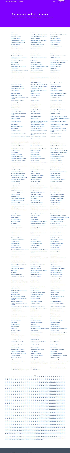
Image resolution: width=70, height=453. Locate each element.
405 (35, 396)
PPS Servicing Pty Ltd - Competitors (36, 128)
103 (31, 381)
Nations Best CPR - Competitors (55, 136)
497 (39, 400)
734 (33, 412)
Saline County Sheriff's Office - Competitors (57, 211)
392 (9, 396)
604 (13, 406)
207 (60, 385)
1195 (56, 435)
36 (17, 378)
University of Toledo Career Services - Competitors (38, 270)
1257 (60, 438)
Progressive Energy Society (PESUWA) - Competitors (58, 152)
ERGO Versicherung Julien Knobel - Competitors (38, 286)
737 (39, 412)
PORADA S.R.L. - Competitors (35, 245)
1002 (30, 426)
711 (48, 411)
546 (17, 403)
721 (7, 412)
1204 (14, 436)
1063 (32, 429)
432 (29, 397)
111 (48, 381)
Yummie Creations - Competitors (36, 296)
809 (64, 415)
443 (52, 397)
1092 (30, 430)
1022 (9, 427)
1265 (16, 439)
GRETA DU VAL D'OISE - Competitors (36, 204)
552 (29, 403)
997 (19, 426)
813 (11, 417)
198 (42, 385)
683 (52, 409)
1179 (24, 435)
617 (39, 406)
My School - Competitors (54, 298)
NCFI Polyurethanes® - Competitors (36, 88)
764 (33, 414)
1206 (18, 436)
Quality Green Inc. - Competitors (55, 40)
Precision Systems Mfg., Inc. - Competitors (17, 349)
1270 (26, 439)
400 (25, 396)
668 (21, 409)
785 (15, 415)
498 (42, 400)
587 (39, 405)
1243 (32, 438)
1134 (54, 432)
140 (46, 382)
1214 (34, 436)
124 (13, 382)
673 (31, 409)
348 (42, 393)
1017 (60, 426)
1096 (38, 430)
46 (37, 378)
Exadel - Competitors (34, 80)
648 (42, 408)
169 (43, 384)
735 (35, 412)
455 (15, 399)
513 (11, 402)
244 (13, 388)
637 (19, 408)
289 (43, 390)
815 (15, 417)
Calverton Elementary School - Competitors (37, 349)
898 (62, 420)
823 (31, 417)
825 (35, 417)
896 (58, 420)
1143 (12, 433)
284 (33, 390)
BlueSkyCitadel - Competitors (15, 194)
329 (64, 391)
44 (33, 378)
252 (29, 388)
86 (57, 379)
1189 (44, 435)
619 (43, 406)
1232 (9, 438)
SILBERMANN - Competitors (35, 95)
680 (46, 409)
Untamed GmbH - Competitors (35, 200)
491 (27, 400)
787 (19, 415)
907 (19, 421)
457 (19, 399)
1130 (46, 432)
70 (25, 379)
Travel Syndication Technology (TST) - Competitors (58, 34)
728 (21, 412)
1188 (42, 435)
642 (29, 408)
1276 (38, 439)
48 (41, 378)
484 (13, 400)
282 (29, 390)
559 (43, 403)
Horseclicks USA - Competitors (15, 221)
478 (62, 399)
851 (27, 418)
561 (48, 403)
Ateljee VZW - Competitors (54, 294)
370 (25, 394)
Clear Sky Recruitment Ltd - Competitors (56, 221)
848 (21, 418)
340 (25, 393)
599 (64, 405)
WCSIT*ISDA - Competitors (15, 241)
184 (13, 385)
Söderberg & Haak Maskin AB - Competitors (17, 179)
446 (58, 397)
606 (17, 406)
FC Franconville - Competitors (15, 355)
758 (21, 414)
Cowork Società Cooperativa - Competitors (57, 296)
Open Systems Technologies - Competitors (17, 175)
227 (39, 387)
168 (42, 384)
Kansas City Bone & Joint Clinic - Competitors (18, 254)
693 (11, 411)
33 (11, 378)
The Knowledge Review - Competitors (36, 322)
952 (50, 423)
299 (64, 390)
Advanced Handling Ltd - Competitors (56, 274)
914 (33, 421)
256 (37, 388)
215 (15, 387)
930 (5, 423)
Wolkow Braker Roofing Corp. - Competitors (37, 126)
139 (43, 382)
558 (42, 403)
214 (13, 387)
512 (9, 402)
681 (48, 409)
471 (48, 399)
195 (35, 385)
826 (37, 417)
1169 (64, 433)
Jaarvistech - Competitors (15, 217)
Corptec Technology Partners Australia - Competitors (58, 171)
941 (27, 423)
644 (33, 408)
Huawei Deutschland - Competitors (36, 177)
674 (33, 409)
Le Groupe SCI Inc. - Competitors (36, 55)
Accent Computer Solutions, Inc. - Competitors (38, 359)
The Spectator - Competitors (54, 77)
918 (42, 421)
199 (43, 385)
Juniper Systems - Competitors (15, 93)
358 (62, 393)
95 (15, 381)
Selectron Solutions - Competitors (16, 308)
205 (56, 385)
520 (25, 402)
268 (62, 388)
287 (39, 390)
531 (48, 402)
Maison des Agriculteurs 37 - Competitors (17, 100)
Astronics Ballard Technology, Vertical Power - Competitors (40, 328)
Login (54, 1)
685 (56, 409)
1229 (64, 436)
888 (42, 420)
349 (43, 393)
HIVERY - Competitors (34, 351)
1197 (60, 435)
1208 (22, 436)
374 (33, 394)
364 (13, 394)
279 (23, 390)
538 (62, 402)
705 (35, 411)
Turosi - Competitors (34, 217)
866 (58, 418)
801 (48, 415)
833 (52, 417)
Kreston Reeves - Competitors (35, 344)
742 (50, 412)
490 (25, 400)
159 (23, 384)
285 (35, 390)
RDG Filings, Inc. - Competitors (55, 204)
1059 (24, 429)
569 (64, 403)
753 (11, 414)
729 (23, 412)
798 (42, 415)
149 (64, 382)
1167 (60, 433)
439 (43, 397)
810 (5, 417)
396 (17, 396)
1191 (48, 435)
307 (19, 391)
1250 (46, 438)
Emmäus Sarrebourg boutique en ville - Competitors (58, 93)
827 (39, 417)
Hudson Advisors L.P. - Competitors (36, 301)
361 (7, 394)
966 (17, 424)
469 (43, 399)
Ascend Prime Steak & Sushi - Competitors (17, 88)
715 (56, 411)
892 (50, 420)
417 (60, 396)
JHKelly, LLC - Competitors (15, 326)
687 (60, 409)
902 (9, 421)
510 (5, 402)
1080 (5, 430)
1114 (14, 432)
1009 (44, 426)
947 (39, 423)
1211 (28, 436)
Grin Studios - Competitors (35, 288)
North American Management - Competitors (18, 296)
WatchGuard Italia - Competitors (16, 169)
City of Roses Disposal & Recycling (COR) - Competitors (39, 249)
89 (63, 379)
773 (52, 414)
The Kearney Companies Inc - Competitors (37, 169)
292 (50, 390)
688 (62, 409)
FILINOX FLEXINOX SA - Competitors (56, 133)
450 (5, 399)
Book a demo (21, 1)
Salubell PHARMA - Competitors (36, 111)
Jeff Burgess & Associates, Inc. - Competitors (57, 268)
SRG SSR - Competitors (14, 46)
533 (52, 402)
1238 (22, 438)
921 (48, 421)
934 (13, 423)
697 (19, 411)
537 (60, 402)
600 (5, 406)
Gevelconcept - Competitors (35, 272)
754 (13, 414)
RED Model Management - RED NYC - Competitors (38, 40)
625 (56, 406)
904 (13, 421)
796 (37, 415)
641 (27, 408)
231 (48, 387)
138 (42, 382)
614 (33, 406)
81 (47, 379)
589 (43, 405)
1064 (34, 429)
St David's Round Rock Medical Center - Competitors (58, 355)
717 (60, 411)
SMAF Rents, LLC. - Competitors (16, 215)
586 (37, 405)
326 (58, 391)
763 (31, 414)
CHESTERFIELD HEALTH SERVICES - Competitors (58, 183)
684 (54, 409)
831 (48, 417)
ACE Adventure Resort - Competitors (16, 237)
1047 (60, 427)
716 (58, 411)
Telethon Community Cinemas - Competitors (18, 262)
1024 (14, 427)
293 (52, 390)
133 (31, 382)
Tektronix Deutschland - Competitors (56, 46)
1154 (34, 433)
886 (37, 420)
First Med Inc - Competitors (35, 262)
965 (15, 424)
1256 (58, 438)
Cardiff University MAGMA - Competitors (37, 196)
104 (33, 381)
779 (64, 414)
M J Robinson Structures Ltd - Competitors (57, 349)
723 (11, 412)
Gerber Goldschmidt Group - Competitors (37, 44)
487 (19, 400)
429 (23, 397)
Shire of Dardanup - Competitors (36, 268)
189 (23, 385)
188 (21, 385)
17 (39, 376)
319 (43, 391)
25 (55, 376)
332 (9, 393)
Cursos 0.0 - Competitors (15, 235)
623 (52, 406)
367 (19, 394)
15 (35, 376)
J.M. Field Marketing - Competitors (16, 232)
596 (58, 405)
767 (39, 414)
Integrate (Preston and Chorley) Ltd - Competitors (38, 148)
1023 (12, 427)
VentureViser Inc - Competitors (15, 202)
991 (7, 426)
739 (43, 412)
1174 (14, 435)
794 (33, 415)
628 (62, 406)
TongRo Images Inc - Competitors (55, 158)
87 (59, 379)
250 (25, 388)
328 (62, 391)
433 (31, 397)
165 (35, 384)
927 (60, 421)
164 (33, 384)
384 (54, 394)
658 (62, 408)
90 (5, 381)
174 (54, 384)
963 (11, 424)
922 (50, 421)
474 (54, 399)
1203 (12, 436)
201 (48, 385)
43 (31, 378)
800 (46, 415)
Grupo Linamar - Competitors (35, 298)
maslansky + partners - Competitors (56, 278)
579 (23, 405)
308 (21, 391)
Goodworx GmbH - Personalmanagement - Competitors (59, 150)
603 (11, 406)
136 (37, 382)
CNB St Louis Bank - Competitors (36, 150)
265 (56, 388)
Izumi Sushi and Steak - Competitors (36, 64)
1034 (34, 427)
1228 (62, 436)
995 (15, 426)
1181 (28, 435)
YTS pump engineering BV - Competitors (37, 145)
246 (17, 388)
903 (11, 421)
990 (5, 426)
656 (58, 408)
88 (61, 379)
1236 (18, 438)
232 (50, 387)
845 (15, 418)
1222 (50, 436)
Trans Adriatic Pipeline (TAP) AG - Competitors (18, 173)
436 (37, 397)
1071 (48, 429)
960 (5, 424)
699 (23, 411)
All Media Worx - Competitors (35, 227)
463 (31, 399)
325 (56, 391)
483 (11, 400)
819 (23, 417)
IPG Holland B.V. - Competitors (55, 70)
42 (29, 378)
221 (27, 387)
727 (19, 412)
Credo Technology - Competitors (36, 276)
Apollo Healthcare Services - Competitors (17, 276)
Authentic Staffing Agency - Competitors (56, 359)
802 (50, 415)
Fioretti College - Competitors (15, 318)
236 (58, 387)
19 (43, 376)
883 (31, 420)
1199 (64, 435)
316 (37, 391)
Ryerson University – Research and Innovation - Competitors (20, 136)
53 (51, 378)
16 (37, 376)
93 (11, 381)
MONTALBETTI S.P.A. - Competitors (56, 162)
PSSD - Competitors (34, 239)
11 (27, 376)
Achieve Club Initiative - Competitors (56, 188)
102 (29, 381)
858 (42, 418)
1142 (9, 433)
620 (46, 406)
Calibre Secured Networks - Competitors (17, 171)
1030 (26, 427)
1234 (14, 438)
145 (56, 382)
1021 (8, 427)
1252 (50, 438)
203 (52, 385)
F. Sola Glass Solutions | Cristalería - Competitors (58, 367)
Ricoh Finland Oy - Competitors (55, 126)
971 (27, 424)
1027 (20, 427)
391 (7, 396)
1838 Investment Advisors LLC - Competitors (18, 80)
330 (5, 393)
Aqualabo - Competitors (14, 292)
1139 (64, 432)
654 (54, 408)
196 (37, 385)
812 (9, 417)
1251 (48, 438)
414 (54, 396)
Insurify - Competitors (34, 60)
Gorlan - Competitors (14, 322)
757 (19, 414)
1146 (18, 433)
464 (33, 399)
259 (43, 388)
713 (52, 411)
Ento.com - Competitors (14, 332)
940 (25, 423)
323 (52, 391)
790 (25, 415)
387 (60, 394)
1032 (30, 427)
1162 (50, 433)
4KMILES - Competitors (14, 152)
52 (49, 378)
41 (27, 378)
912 (29, 421)
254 (33, 388)
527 (39, 402)
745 (56, 412)
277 (19, 390)
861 (48, 418)
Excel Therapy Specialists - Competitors (17, 337)
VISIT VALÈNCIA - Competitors (55, 202)
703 (31, 411)
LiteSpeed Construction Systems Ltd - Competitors (39, 130)
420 (5, 397)
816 (17, 417)
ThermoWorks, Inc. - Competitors (55, 266)
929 (64, 421)
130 (25, 382)
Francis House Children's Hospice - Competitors (58, 128)
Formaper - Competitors (14, 128)
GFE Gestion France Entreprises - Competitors (18, 42)
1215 (36, 436)
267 (60, 388)
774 (54, 414)
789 (23, 415)
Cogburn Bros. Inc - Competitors (55, 86)
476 (58, 399)
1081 (8, 430)
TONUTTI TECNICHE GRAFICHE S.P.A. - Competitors (19, 290)
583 (31, 405)
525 (35, 402)
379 (43, 394)
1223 (52, 436)
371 (27, 394)
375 (35, 394)
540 (5, 403)
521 (27, 402)
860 (46, 418)
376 (37, 394)
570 (5, 405)
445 (56, 397)
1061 (28, 429)
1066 (38, 429)
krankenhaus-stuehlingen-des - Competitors (57, 219)
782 (9, 415)
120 (5, 382)
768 (42, 414)
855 (35, 418)
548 (21, 403)
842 (9, 418)
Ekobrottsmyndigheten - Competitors (16, 367)
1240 (26, 438)
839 (64, 417)
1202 (9, 436)
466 (37, 399)
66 (17, 379)
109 (43, 381)
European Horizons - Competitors (55, 107)
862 (50, 418)
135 (35, 382)
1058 (22, 429)
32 (9, 378)
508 (62, 400)
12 (29, 376)
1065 (36, 429)
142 (50, 382)
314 (33, 391)
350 (46, 393)
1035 (36, 427)
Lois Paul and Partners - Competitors (16, 190)
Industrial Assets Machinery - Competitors (57, 303)
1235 (16, 438)
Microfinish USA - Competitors (15, 181)
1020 (5, 427)
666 (17, 409)
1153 (32, 433)
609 (23, 406)
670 (25, 409)
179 (64, 384)
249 (23, 388)
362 (9, 394)
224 (33, 387)
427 (19, 397)
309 (23, 391)
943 (31, 423)
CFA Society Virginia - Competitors (16, 357)
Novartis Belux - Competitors (35, 235)
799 (43, 415)
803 (52, 415)
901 (7, 421)
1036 (38, 427)
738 (42, 412)
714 (54, 411)
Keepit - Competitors (14, 167)
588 (42, 405)
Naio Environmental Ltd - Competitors (56, 138)
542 (9, 403)
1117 (20, 432)
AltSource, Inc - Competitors (54, 324)
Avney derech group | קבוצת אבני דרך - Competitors (39, 308)
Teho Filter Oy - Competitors (54, 247)
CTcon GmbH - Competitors (15, 245)
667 (19, 409)
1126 (38, 432)
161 (27, 384)
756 (17, 414)
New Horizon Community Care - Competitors (18, 77)
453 (11, 399)
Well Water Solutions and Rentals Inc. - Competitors (39, 221)
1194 (54, 435)
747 (60, 412)
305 (15, 391)
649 (43, 408)
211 (7, 387)
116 (58, 381)
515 (15, 402)
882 (29, 420)
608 (21, 406)
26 (57, 376)
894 (54, 420)
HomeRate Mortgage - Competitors (16, 183)
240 (5, 388)
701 (27, 411)
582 (29, 405)
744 (54, 412)
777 (60, 414)
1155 (36, 433)
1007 (40, 426)
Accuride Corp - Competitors (35, 215)
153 (11, 384)
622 (50, 406)
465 (35, 399)
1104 (54, 430)
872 (9, 420)
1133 (52, 432)
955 (56, 423)
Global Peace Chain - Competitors (16, 247)
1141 (8, 433)
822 (29, 417)
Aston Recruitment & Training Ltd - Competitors (57, 109)
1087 (20, 430)
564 (54, 403)
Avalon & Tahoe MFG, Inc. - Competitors (37, 337)
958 (62, 423)
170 (46, 384)
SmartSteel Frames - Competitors (16, 162)
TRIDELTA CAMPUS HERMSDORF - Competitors (38, 136)
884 (33, 420)
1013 (52, 426)
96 (17, 381)
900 (5, 421)
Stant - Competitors (14, 223)
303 (11, 391)
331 (7, 393)
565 (56, 403)
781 (7, 415)
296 (58, 390)
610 (25, 406)
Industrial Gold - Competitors (35, 53)
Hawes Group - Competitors (15, 188)
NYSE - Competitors (34, 367)
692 (9, 411)
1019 (64, 426)
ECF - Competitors (53, 53)
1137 (60, 432)
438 (42, 397)
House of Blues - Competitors (35, 183)
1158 (42, 433)
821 (27, 417)
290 (46, 390)
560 (46, 403)
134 (33, 382)
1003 (32, 426)
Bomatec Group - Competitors (55, 42)
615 (35, 406)
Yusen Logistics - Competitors (55, 169)
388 (62, 394)
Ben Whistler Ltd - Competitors (15, 243)
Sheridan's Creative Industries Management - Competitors (59, 217)
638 (21, 408)
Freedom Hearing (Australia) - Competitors (17, 111)
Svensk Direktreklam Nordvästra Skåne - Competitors (58, 328)
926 (58, 421)
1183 (32, 435)
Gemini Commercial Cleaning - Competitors (57, 196)
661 (7, 409)
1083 (12, 430)
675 (35, 409)
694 (13, 411)
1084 (14, 430)
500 (46, 400)
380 (46, 394)
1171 (8, 435)
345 (35, 393)
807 (60, 415)
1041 (48, 427)
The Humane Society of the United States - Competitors (59, 124)
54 (53, 378)
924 (54, 421)
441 (48, 397)
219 (23, 387)
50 (45, 378)
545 (15, 403)
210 (5, 387)
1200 (5, 436)
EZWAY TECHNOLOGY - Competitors (36, 339)
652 (50, 408)
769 (43, 414)
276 (17, 390)
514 (13, 402)
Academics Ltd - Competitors (55, 288)
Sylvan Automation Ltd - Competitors (36, 188)
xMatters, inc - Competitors (35, 97)
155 (15, 384)
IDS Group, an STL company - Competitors (37, 213)
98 (21, 381)
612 (29, 406)
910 (25, 421)
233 (52, 387)
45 (35, 378)
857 (39, 418)
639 (23, 408)
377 (39, 394)
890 (46, 420)
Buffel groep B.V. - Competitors (35, 181)
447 (60, 397)
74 (33, 379)
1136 (58, 432)
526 (37, 402)
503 (52, 400)
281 (27, 390)
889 (43, 420)
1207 (20, 436)
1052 (9, 429)
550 (25, 403)
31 (7, 378)
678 (42, 409)
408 (42, 396)
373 (31, 394)
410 (46, 396)
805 (56, 415)
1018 (62, 426)
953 (52, 423)
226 (37, 387)
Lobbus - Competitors (53, 262)
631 (7, 408)
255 (35, 388)
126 (17, 382)
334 (13, 393)
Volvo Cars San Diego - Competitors (56, 32)
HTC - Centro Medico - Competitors (36, 243)
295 (56, 390)
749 (64, 412)
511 (7, 402)
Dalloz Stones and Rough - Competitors (17, 156)
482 (9, 400)
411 (48, 396)
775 (56, 414)
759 (23, 414)
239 (64, 387)
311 (27, 391)
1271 (28, 439)
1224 (54, 436)
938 (21, 423)
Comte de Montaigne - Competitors (56, 100)
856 (37, 418)
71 (27, 379)
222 (29, 387)
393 (11, 396)
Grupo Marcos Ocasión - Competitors (56, 272)
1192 (50, 435)
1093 (32, 430)
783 (11, 415)
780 (5, 415)
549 (23, 403)
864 (54, 418)
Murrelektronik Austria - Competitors (56, 181)
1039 (44, 427)
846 (17, 418)
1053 (12, 429)
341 (27, 393)
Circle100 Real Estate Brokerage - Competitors (38, 292)
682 (50, 409)
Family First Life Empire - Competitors (56, 90)
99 (23, 381)
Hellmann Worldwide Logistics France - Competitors (39, 162)
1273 (32, 439)
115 (56, 381)
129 (23, 382)
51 (47, 378)
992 (9, 426)
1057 (20, 429)
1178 (22, 435)
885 (35, 420)
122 (9, 382)
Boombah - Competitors (34, 118)
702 (29, 411)
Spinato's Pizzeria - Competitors (36, 194)
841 (7, 418)
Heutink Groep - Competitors (15, 44)
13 (31, 376)
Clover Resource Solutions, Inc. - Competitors (18, 40)
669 (23, 409)
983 (52, 424)
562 (50, 403)
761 (27, 414)
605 (15, 406)
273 (11, 390)
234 (54, 387)
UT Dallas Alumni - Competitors (36, 318)
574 (13, 405)
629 (64, 406)
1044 (54, 427)
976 (37, 424)
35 (15, 378)
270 (5, 390)
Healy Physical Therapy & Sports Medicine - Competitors (39, 66)
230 (46, 387)
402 (29, 396)
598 (62, 405)
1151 (28, 433)
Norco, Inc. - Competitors (35, 219)
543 (11, 403)
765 (35, 414)
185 (15, 385)
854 (33, 418)
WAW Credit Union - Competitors (36, 62)
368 (21, 394)
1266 (18, 439)
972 (29, 424)
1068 (42, 429)
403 (31, 396)
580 (25, 405)
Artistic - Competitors (53, 88)
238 (62, 387)
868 (62, 418)
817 (19, 417)
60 (5, 379)
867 (60, 418)
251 (27, 388)
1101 (48, 430)
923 (52, 421)
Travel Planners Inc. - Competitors (36, 179)
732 (29, 412)
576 (17, 405)
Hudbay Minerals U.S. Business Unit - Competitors (18, 138)
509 (64, 400)
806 (58, 415)
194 (33, 385)
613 (31, 406)
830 (46, 417)
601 (7, 406)
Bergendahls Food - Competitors (16, 130)
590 (46, 405)
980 (46, 424)
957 (60, 423)
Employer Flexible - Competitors (36, 266)
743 (52, 412)
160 (25, 384)
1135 (56, 432)
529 (43, 402)
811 (7, 417)
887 (39, 420)
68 (21, 379)
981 (48, 424)
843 (11, 418)
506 (58, 400)
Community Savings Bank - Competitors (17, 192)
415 (56, 396)
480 (5, 400)
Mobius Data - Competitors (15, 278)
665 (15, 409)
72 (29, 379)
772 (50, 414)
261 (48, 388)
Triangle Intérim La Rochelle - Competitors (57, 198)
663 (11, 409)
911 (27, 421)
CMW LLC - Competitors (54, 206)
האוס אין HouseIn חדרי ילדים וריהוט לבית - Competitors (39, 211)
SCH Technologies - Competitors (36, 241)
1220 (46, 436)
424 (13, 397)
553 (31, 403)
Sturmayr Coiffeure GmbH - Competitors (37, 70)
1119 (24, 432)
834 (54, 417)
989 (64, 424)
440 (46, 397)
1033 (32, 427)
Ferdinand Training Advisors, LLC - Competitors (57, 62)
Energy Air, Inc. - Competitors (35, 93)
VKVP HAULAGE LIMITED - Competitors (37, 46)
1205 (16, 436)
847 (19, 418)
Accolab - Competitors (34, 357)
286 (37, 390)
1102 (50, 430)
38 (21, 378)
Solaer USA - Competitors (35, 160)
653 (52, 408)
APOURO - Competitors (14, 68)
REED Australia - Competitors (15, 102)
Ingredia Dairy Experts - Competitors (36, 48)
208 (62, 385)
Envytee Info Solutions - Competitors (36, 68)
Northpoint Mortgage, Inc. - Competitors (17, 359)
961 (7, 424)
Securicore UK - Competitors (54, 192)
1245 (36, 438)
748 (62, 412)
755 (15, 414)
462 (29, 399)
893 (52, 420)
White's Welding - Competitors (55, 177)
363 (11, 394)
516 (17, 402)
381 (48, 394)
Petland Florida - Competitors (15, 324)
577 (19, 405)
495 (35, 400)
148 (62, 382)
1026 (18, 427)
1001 (28, 426)
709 (43, 411)
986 (58, 424)
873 (11, 420)
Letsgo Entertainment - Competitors (56, 64)
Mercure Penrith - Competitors (55, 249)
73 (31, 379)
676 (37, 409)
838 (62, 417)
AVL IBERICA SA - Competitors (55, 57)
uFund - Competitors (14, 270)
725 (15, 412)
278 (21, 390)
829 (43, 417)
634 (13, 408)
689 (64, 409)
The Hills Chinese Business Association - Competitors (19, 70)
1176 (18, 435)
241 (7, 388)
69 (23, 379)
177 (60, 384)
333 (11, 393)
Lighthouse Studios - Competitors (55, 173)
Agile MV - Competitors (34, 171)
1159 (44, 433)
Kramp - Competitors (53, 68)
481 (7, 400)
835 (56, 417)
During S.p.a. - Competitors (15, 213)
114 (54, 381)
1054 (14, 429)
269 (64, 388)
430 (25, 397)
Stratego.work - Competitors (15, 347)
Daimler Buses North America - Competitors (37, 306)
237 (60, 387)
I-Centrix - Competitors (54, 80)
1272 (30, 439)
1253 (52, 438)
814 (13, 417)
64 (13, 379)
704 (33, 411)
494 (33, 400)
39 (23, 378)
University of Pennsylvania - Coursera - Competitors (58, 225)
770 (46, 414)
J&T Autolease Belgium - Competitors (17, 48)
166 (37, 384)
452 (9, 399)
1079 (64, 429)
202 (50, 385)
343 (31, 393)
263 (52, 388)
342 (29, 393)
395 (15, 396)
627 (60, 406)
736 (37, 412)
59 (63, 378)
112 (50, 381)
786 (17, 415)
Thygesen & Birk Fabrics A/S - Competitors (37, 124)
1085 (16, 430)
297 (60, 390)
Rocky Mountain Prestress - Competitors (17, 86)
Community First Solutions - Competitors (56, 243)
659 (64, 408)
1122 (30, 432)
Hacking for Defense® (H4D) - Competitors (57, 232)
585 (35, 405)
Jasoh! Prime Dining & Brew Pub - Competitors (18, 116)
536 (58, 402)
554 (33, 403)
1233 (12, 438)
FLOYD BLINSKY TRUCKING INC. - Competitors (38, 192)
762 (29, 414)
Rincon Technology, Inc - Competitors (16, 227)
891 (48, 420)
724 (13, 412)
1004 (34, 426)
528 (42, 402)
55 (55, 378)
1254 (54, 438)
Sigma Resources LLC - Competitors (36, 138)
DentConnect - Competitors (54, 341)
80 (45, 379)
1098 (42, 430)
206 (58, 385)
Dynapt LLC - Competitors (35, 32)
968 (21, 424)
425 (15, 397)
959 (64, 423)
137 (39, 382)
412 (50, 396)
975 (35, 424)
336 (17, 393)
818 (21, 417)
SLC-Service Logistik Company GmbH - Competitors (19, 264)
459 (23, 399)
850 (25, 418)
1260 (5, 439)
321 (48, 391)
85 (55, 379)
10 (25, 376)
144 (54, 382)
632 (9, 408)
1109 (64, 430)
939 (23, 423)
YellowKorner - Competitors (15, 196)
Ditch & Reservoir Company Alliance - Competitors (38, 57)
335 (15, 393)
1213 (32, 436)
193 (31, 385)
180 (5, 385)
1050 (5, 429)
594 (54, 405)
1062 (30, 429)
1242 (30, 438)
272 (9, 390)
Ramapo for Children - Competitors (16, 84)
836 (58, 417)
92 (9, 381)
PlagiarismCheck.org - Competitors (16, 95)
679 (43, 409)
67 (19, 379)
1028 (22, 427)
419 (64, 396)
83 (51, 379)
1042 (50, 427)
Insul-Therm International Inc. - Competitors (57, 167)
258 (42, 388)
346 (37, 393)
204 (54, 385)
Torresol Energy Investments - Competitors (57, 194)
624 (54, 406)
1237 (20, 438)
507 (60, 400)
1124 (34, 432)
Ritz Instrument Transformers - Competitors (17, 351)
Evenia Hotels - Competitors (35, 154)
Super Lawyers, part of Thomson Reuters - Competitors (59, 60)
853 (31, 418)
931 (7, 423)
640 (25, 408)
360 (5, 394)
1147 (20, 433)
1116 (18, 432)
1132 (50, 432)
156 (17, 384)
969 (23, 424)
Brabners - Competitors (14, 62)
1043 (52, 427)
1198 (62, 435)
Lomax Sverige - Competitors (35, 173)
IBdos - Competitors (53, 351)
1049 (64, 427)
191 (27, 385)
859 (43, 418)
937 (19, 423)
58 (61, 378)
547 (19, 403)
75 (35, 379)
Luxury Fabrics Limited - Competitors (16, 339)
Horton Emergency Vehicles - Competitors (37, 175)
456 (17, 399)
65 (15, 379)
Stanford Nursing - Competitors (55, 175)
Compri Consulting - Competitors (36, 320)
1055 (16, 429)
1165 (56, 433)
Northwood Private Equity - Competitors (56, 82)
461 (27, 399)
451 (7, 399)
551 (27, 403)
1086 (18, 430)
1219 (44, 436)
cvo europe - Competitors (35, 100)
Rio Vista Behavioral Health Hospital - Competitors (38, 36)
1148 (22, 433)
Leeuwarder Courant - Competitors (16, 82)
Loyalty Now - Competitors (15, 211)
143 (52, 382)
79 (43, 379)
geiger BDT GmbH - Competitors (36, 156)
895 (56, 420)
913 (31, 421)
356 (58, 393)
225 (35, 387)
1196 (58, 435)
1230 (5, 438)
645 (35, 408)
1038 (42, 427)
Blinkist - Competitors (14, 124)
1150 (26, 433)
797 (39, 415)
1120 (26, 432)
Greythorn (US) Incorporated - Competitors (17, 145)
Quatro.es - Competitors (54, 36)
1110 (5, 432)
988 (62, 424)
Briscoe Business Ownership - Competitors (17, 200)
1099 (44, 430)
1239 (24, 438)
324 (54, 391)
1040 (46, 427)
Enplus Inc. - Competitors (15, 109)
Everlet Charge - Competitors (55, 113)
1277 (40, 439)
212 (9, 387)
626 (58, 406)
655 (56, 408)
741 (48, 412)
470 (46, 399)
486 (17, 400)
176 (58, 384)
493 (31, 400)
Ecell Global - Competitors (54, 241)
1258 (62, 438)
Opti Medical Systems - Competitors (16, 274)
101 (27, 381)
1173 (12, 435)
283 (31, 390)
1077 (60, 429)
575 (15, 405)
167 (39, 384)
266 (58, 388)
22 (49, 376)
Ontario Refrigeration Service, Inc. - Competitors (18, 66)
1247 (40, 438)
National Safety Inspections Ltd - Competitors (38, 264)
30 (5, 378)
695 (15, 411)
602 (9, 406)
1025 (16, 427)
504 (54, 400)
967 (19, 424)
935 (15, 423)
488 (21, 400)
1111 (8, 432)
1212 (30, 436)
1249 (44, 438)
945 (35, 423)
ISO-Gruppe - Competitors (35, 347)
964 (13, 424)
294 (54, 390)
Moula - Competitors (14, 328)
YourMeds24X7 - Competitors (15, 118)
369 (23, 394)
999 (23, 426)
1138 (62, 432)
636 (17, 408)
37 (19, 378)
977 (39, 424)
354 (54, 393)
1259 (64, 438)
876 (17, 420)
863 (52, 418)
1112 (9, 432)
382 (50, 394)
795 (35, 415)
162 (29, 384)
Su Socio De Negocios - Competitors (56, 276)
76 (37, 379)
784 (13, 415)
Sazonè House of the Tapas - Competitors (17, 268)
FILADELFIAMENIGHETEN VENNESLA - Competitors (19, 177)
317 (39, 391)
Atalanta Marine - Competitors (55, 322)
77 (39, 379)
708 (42, 411)
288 (42, 390)
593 (52, 405)
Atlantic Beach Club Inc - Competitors (56, 270)
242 (9, 388)
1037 (40, 427)
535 (56, 402)
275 (15, 390)
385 (56, 394)
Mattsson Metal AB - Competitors (55, 66)
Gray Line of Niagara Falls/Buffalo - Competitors (38, 206)
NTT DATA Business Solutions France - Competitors (58, 332)
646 (37, 408)
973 (31, 424)
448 (62, 397)
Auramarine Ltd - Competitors (55, 286)
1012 (50, 426)
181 (7, 385)
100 (25, 381)
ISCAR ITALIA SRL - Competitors (16, 330)
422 (9, 397)
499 (43, 400)
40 (25, 378)
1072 (50, 429)
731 (27, 412)
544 (13, 403)
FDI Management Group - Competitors (56, 239)
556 (37, 403)
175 (56, 384)
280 (25, 390)
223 (31, 387)
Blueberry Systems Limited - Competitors (56, 339)
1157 (40, 433)
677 (39, 409)
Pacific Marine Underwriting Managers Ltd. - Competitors (20, 369)
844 (13, 418)
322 (50, 391)
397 (19, 396)
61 (7, 379)
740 (46, 412)
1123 (32, 432)
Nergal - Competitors (53, 48)
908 (21, 421)
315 (35, 391)
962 (9, 424)
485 (15, 400)
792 (29, 415)
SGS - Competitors (13, 272)
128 (21, 382)
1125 (36, 432)
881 (27, 420)
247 (19, 388)
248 (21, 388)
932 (9, 423)
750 (5, 414)
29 (63, 376)
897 (60, 420)
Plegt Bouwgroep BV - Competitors (55, 344)
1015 (56, 426)
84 (53, 379)
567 (60, 403)
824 (33, 417)
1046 (58, 427)
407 (39, 396)
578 (21, 405)
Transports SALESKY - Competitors (56, 353)
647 (39, 408)
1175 (16, 435)
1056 (18, 429)
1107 (60, 430)
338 (21, 393)
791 (27, 415)
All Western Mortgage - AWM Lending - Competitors (39, 34)
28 (61, 376)
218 (21, 387)
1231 (8, 438)
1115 (16, 432)
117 (60, 381)
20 (45, 376)
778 (62, 414)
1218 (42, 436)
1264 (14, 439)
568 (62, 403)
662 (9, 409)
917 (39, 421)
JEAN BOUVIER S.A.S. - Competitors (56, 200)
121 (7, 382)
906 (17, 421)
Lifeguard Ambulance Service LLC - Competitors (18, 160)
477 (60, 399)
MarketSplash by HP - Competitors (16, 251)
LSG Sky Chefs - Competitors (35, 326)
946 (37, 423)
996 (17, 426)
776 (58, 414)
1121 (28, 432)
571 (7, 405)
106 (37, 381)
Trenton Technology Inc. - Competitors (37, 355)
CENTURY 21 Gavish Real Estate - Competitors (18, 198)
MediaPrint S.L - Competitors (55, 237)
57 (59, 378)
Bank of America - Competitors (15, 53)
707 (39, 411)
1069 (44, 429)
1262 (9, 439)
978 (42, 424)
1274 (34, 439)
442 (50, 397)
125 (15, 382)
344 (33, 393)
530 (46, 402)
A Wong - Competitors (53, 264)
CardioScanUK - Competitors (35, 38)
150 (5, 384)
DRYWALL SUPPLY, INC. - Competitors (56, 148)
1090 (26, 430)
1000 (26, 426)
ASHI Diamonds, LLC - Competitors (36, 316)
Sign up (61, 1)
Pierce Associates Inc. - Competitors (56, 337)
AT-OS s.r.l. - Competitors (15, 90)
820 (25, 417)
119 (64, 381)
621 (48, 406)
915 (35, 421)
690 (5, 411)
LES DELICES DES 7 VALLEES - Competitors (37, 82)
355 (56, 393)
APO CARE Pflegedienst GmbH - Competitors (57, 290)
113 (52, 381)
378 (42, 394)
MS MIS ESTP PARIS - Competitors (55, 97)
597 (60, 405)
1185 (36, 435)
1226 (58, 436)
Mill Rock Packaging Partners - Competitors (57, 95)
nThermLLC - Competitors (35, 167)
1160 (46, 433)
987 (60, 424)
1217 (40, 436)
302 (9, 391)
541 (7, 403)
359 (64, 393)
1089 (24, 430)
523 (31, 402)
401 (27, 396)
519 (23, 402)
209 (64, 385)
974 (33, 424)
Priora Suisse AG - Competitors (55, 38)
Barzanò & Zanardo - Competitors (36, 109)
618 (42, 406)
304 (13, 391)
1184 (34, 435)
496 (37, 400)
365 (15, 394)
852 (29, 418)
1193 (52, 435)
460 (25, 399)
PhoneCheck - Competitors (15, 266)
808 (62, 415)
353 (52, 393)
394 (13, 396)
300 (5, 391)
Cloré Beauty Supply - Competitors (36, 42)
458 (21, 399)
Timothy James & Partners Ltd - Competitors (38, 225)
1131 (48, 432)
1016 (58, 426)
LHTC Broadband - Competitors (16, 219)
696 (17, 411)
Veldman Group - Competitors (55, 213)
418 (62, 396)
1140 (5, 433)
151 (7, 384)
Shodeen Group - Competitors (55, 251)
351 (48, 393)
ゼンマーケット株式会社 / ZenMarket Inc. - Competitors (19, 249)
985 (56, 424)
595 (56, 405)
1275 (36, 439)
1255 (56, 438)
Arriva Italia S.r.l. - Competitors (35, 369)
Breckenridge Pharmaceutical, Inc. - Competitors (38, 223)
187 (19, 385)
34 (13, 378)
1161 (48, 433)
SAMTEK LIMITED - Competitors (16, 143)
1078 (62, 429)
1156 (38, 433)
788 (21, 415)
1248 (42, 438)
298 (62, 390)
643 (31, 408)
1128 (42, 432)
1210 (26, 436)
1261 (8, 439)
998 (21, 426)
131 (27, 382)
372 (29, 394)
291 (48, 390)
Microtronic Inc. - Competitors (55, 357)
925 (56, 421)
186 (17, 385)
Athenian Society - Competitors (35, 113)
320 (46, 391)
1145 (16, 433)
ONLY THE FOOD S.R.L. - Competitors (36, 332)
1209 (24, 436)
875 (15, 420)
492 (29, 400)
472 (50, 399)
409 (43, 396)
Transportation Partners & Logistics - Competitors (58, 102)
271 (7, 390)
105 (35, 381)
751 (7, 414)
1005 (36, 426)
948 (42, 423)
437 (39, 397)
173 (52, 384)
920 (46, 421)
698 (21, 411)
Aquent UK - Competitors (54, 72)
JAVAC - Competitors (34, 198)
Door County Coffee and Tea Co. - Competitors (38, 158)
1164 (54, 433)
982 (50, 424)
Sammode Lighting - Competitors (36, 116)
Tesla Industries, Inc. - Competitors (55, 154)
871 (7, 420)
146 (58, 382)
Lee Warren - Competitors (54, 292)
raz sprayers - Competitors (35, 237)
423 (11, 397)
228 (42, 387)
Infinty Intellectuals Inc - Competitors (16, 55)
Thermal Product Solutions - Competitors (17, 148)
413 (52, 396)
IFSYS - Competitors (53, 347)
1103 (52, 430)
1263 (12, 439)
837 (60, 417)
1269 (24, 439)
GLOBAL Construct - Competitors (36, 353)
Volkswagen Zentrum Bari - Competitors (17, 60)
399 (23, 396)
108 (42, 381)
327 (60, 391)
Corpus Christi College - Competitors (36, 72)
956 (58, 423)
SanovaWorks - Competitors (35, 290)
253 (31, 388)
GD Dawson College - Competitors (55, 301)
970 (25, 424)
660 (5, 409)
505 (56, 400)
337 (19, 393)
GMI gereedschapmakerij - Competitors (17, 126)
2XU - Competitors (33, 324)
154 (13, 384)
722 (9, 412)
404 (33, 396)
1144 (14, 433)
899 (64, 420)
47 (39, 378)
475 (56, 399)
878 (21, 420)
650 (46, 408)
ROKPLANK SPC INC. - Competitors (56, 235)
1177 (20, 435)
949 (43, 423)
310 (25, 391)
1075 (56, 429)
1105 (56, 430)
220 (25, 387)
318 (42, 391)
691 (7, 411)
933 (11, 423)
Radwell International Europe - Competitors (57, 156)
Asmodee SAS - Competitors (55, 223)
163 (31, 384)
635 (15, 408)
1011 (48, 426)
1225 (56, 436)
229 (43, 387)
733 (31, 412)
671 (27, 409)
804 (54, 415)
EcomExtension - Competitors (15, 294)
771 (48, 414)
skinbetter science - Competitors (16, 36)
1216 (38, 436)
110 (46, 381)
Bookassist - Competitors (54, 318)
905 (15, 421)
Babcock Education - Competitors (16, 320)
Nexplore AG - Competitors (15, 64)
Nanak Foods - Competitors (15, 288)
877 (19, 420)
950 (46, 423)
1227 (60, 436)
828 (42, 417)
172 (50, 384)
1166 (58, 433)
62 (9, 379)
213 (11, 387)
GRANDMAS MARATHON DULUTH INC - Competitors (58, 116)
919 (43, 421)
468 (42, 399)
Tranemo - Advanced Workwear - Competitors (57, 179)
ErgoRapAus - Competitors (35, 190)
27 (59, 376)
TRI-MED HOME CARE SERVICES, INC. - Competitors (39, 86)
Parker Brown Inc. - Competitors (55, 190)
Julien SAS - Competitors (35, 247)
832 (50, 417)
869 (64, 418)
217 (19, 387)
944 (33, 423)
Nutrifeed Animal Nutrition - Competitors (37, 294)
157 (19, 384)
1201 (8, 436)
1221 (48, 436)
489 (23, 400)
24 (53, 376)
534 (54, 402)
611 (27, 406)
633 (11, 408)
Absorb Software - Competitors (35, 278)
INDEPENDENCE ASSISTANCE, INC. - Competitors (58, 121)
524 (33, 402)
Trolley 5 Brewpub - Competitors (16, 286)
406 (37, 396)
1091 (28, 430)
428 (21, 397)
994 (13, 426)
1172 (9, 435)
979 (43, 424)
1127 (40, 432)
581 (27, 405)
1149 (24, 433)
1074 (54, 429)
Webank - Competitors (14, 34)
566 (58, 403)
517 (19, 402)
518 (21, 402)
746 (58, 412)
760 (25, 414)
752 (9, 414)
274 (13, 390)
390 (5, 396)
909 (23, 421)
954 (54, 423)
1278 (42, 439)
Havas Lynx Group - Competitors (55, 111)
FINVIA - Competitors (14, 32)
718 (62, 411)
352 (50, 393)
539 (64, 402)
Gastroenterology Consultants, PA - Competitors (58, 215)
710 (46, 411)
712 (50, 411)
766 (37, 414)
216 (17, 387)
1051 (8, 429)
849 (23, 418)
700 (25, 411)
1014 (54, 426)
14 (33, 376)
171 (48, 384)
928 (62, 421)
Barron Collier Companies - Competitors (56, 320)
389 (64, 394)
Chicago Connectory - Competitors (36, 274)
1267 (20, 439)
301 (7, 391)
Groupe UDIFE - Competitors (15, 150)
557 (39, 403)
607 (19, 406)
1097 (40, 430)
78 (41, 379)
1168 (62, 433)
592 (50, 405)
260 (46, 388)
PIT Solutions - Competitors (35, 254)
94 (13, 381)
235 (56, 387)
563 (52, 403)
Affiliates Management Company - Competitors (18, 133)
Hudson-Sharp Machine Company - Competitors (58, 55)
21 (47, 376)
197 (39, 385)
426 (17, 397)
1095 (36, 430)
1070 (46, 429)
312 (29, 391)
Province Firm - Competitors (54, 330)
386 (58, 394)
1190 (46, 435)
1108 (62, 430)
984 (54, 424)
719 (64, 411)
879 (23, 420)
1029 (24, 427)
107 (39, 381)
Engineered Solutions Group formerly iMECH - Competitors (20, 306)
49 (43, 378)
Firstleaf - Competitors (34, 107)
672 (29, 409)
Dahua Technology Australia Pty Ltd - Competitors (18, 158)
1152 (30, 433)
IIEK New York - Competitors (54, 84)
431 (27, 397)
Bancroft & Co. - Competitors (35, 143)
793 (31, 415)
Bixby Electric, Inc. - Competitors (55, 316)
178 (62, 384)
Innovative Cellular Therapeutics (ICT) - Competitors (19, 316)
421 (7, 397)
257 (39, 388)
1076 (58, 429)
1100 (46, 430)
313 (31, 391)
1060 (26, 429)
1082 (9, 430)
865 (56, 418)
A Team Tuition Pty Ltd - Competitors (16, 301)
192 (29, 385)
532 (50, 402)
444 (54, 397)
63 (11, 379)
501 (48, 400)
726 (17, 412)
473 (52, 399)
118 (62, 381)
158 (21, 384)
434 (33, 397)
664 (13, 409)
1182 (30, 435)
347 (39, 393)
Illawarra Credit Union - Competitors (56, 160)
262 (50, 388)
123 (11, 382)
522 (29, 402)
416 (58, 396)
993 (11, 426)
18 (41, 376)
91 (7, 381)
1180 (26, 435)
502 (50, 400)
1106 (58, 430)
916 (37, 421)
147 (60, 382)
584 (33, 405)
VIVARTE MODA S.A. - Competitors (16, 72)
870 (5, 420)
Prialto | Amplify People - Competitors (37, 202)
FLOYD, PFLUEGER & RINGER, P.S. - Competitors (18, 353)
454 (13, 399)
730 (25, 412)
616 (37, 406)
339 (23, 393)
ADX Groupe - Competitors (35, 152)
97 (19, 381)
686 (58, 409)
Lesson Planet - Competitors (55, 254)
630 (5, 408)
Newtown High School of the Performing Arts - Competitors (20, 204)
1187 (40, 435)
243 (11, 388)
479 (64, 399)
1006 (38, 426)
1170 (5, 435)
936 (17, 423)
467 (39, 399)
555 (35, 403)
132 (29, 382)
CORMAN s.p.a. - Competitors (35, 303)
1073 (52, 429)
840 (5, 418)
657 (60, 408)
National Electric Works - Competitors (56, 227)
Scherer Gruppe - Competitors (15, 107)
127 (19, 382)
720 (5, 412)
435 (35, 397)
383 (52, 394)
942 (29, 423)
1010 (46, 426)
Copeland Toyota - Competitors (15, 38)
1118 (22, 432)
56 (57, 378)
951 (48, 423)
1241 (28, 438)
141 (48, 382)
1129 (44, 432)
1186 (38, 435)
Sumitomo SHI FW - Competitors (16, 225)
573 (11, 405)
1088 (22, 430)
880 (25, 420)
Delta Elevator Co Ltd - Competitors (16, 154)
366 (17, 394)
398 (21, 396)
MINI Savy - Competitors (34, 330)
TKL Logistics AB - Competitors (16, 121)
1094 (34, 430)
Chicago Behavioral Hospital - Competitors (17, 239)
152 (9, 384)
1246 (38, 438)
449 (64, 397)
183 (11, 385)
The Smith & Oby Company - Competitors (17, 341)
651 (48, 408)
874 (13, 420)
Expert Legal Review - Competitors (55, 245)
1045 (56, 427)
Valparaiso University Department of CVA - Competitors (39, 84)
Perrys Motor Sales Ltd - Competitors (56, 308)
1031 (28, 427)
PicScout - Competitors (54, 44)
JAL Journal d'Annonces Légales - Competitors (57, 306)
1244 (34, 438)
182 (9, 385)
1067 (40, 429)
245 (15, 388)
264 (54, 388)
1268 (22, 439)
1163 (52, 433)
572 (9, 405)
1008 (42, 426)
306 (17, 391)
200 (46, 385)
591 (48, 405)
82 (49, 379)
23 (51, 376)
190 (25, 385)
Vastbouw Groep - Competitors (55, 326)
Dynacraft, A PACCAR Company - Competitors (57, 143)
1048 (62, 427)
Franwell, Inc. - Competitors (35, 102)
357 (60, 393)
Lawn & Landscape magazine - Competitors (17, 206)
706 (37, 411)
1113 (12, 432)
